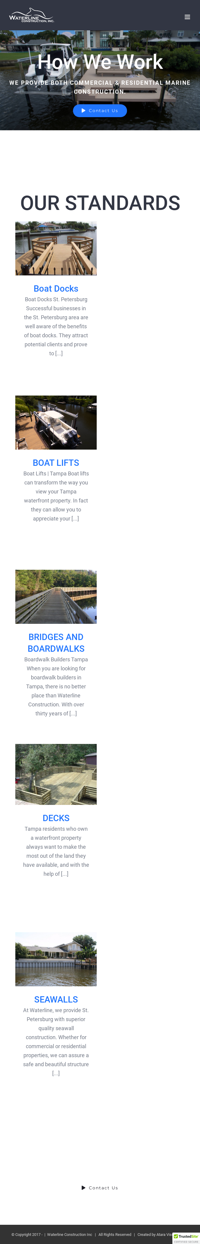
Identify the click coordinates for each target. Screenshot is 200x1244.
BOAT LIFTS (56, 463)
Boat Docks (56, 289)
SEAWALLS (56, 999)
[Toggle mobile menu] (188, 17)
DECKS (56, 818)
